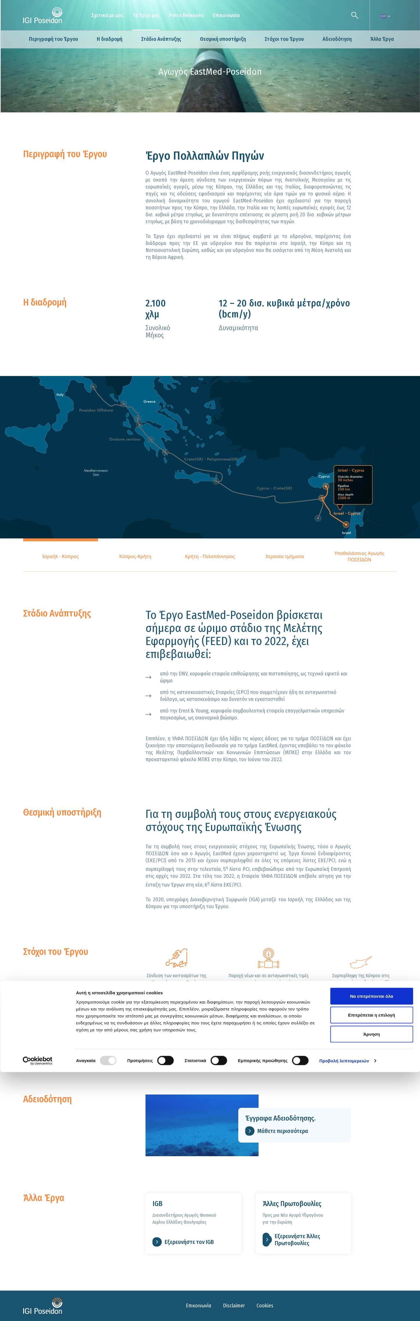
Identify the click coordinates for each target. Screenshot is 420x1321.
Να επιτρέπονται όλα (371, 1245)
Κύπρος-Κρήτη (135, 556)
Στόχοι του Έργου (284, 39)
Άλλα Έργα (382, 39)
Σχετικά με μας (107, 15)
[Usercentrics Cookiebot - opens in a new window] (37, 1309)
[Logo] (42, 15)
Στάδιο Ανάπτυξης (161, 39)
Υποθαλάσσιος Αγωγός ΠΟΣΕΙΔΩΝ (359, 556)
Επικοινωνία (226, 15)
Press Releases (186, 15)
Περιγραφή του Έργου (53, 39)
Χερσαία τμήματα (285, 556)
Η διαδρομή (109, 39)
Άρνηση (371, 1282)
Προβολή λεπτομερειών (344, 1309)
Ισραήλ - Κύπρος (60, 556)
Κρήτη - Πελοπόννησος (210, 556)
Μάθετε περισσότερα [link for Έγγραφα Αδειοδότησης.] (276, 1131)
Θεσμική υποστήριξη (223, 39)
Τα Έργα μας (146, 15)
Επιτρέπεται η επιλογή (371, 1264)
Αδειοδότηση (337, 39)
